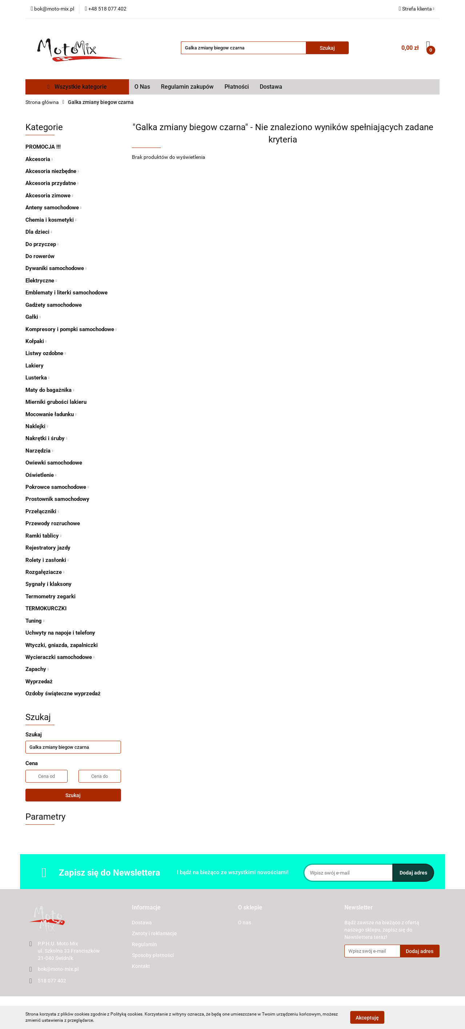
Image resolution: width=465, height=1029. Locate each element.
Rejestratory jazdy (47, 547)
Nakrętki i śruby (46, 438)
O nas (244, 922)
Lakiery (34, 365)
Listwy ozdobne (45, 353)
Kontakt (141, 966)
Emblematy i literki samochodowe (66, 292)
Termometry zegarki (50, 596)
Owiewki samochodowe (53, 462)
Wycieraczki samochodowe (59, 657)
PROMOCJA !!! (43, 147)
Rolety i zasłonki (47, 560)
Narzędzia (39, 450)
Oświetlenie (40, 475)
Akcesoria (39, 159)
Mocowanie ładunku (50, 414)
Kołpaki (35, 341)
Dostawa (271, 86)
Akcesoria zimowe (49, 195)
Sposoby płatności (153, 955)
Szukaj (73, 795)
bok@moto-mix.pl (58, 969)
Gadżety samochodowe (53, 305)
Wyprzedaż (39, 681)
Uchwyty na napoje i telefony (60, 633)
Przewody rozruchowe (52, 523)
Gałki (33, 317)
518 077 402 (52, 981)
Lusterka (37, 377)
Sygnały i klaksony (48, 584)
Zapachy (37, 669)
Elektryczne (41, 280)
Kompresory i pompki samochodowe (71, 329)
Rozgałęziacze (44, 572)
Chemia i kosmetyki (50, 220)
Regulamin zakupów (187, 86)
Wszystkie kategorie (77, 86)
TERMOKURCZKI (45, 608)
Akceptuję (367, 1017)
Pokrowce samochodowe (57, 487)
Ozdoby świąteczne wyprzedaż (63, 693)
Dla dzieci (38, 232)
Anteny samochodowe (53, 207)
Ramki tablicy (43, 535)
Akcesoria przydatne (51, 183)
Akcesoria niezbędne (52, 171)
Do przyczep (41, 244)
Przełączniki (42, 511)
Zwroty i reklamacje (154, 933)
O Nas (142, 86)
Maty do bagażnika (49, 390)
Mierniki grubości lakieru (55, 402)
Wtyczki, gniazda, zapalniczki (61, 645)
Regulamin (144, 944)
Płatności (237, 86)
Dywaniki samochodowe (55, 268)
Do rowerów (39, 256)
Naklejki (36, 426)
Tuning (34, 621)
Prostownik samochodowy (57, 499)
